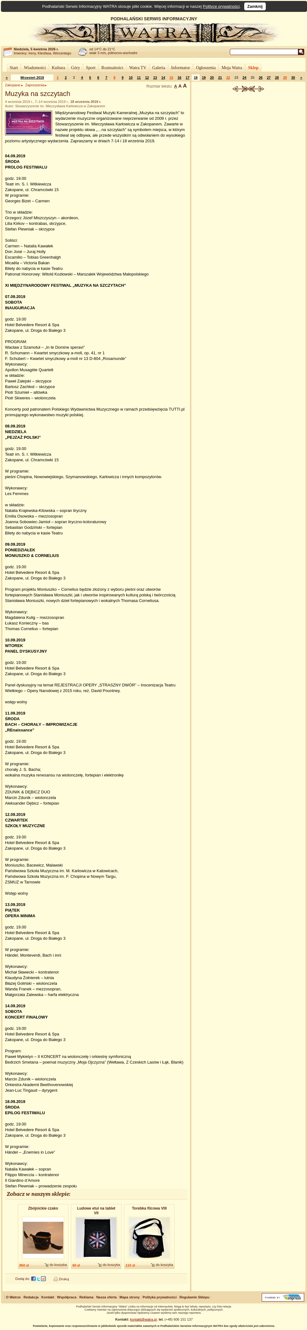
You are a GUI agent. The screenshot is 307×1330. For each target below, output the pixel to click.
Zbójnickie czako (43, 1208)
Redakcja (30, 1297)
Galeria (158, 67)
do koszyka (58, 1265)
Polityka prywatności (159, 1297)
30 (293, 77)
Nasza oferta (106, 1297)
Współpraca (67, 1297)
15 (171, 77)
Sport (90, 67)
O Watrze (13, 1297)
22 (228, 77)
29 (285, 77)
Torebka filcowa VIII (149, 1208)
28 (277, 77)
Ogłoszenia (205, 67)
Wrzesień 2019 (32, 77)
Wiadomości (35, 67)
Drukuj (64, 1279)
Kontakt (48, 1297)
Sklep (253, 67)
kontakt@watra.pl (143, 1319)
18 (195, 77)
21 (220, 77)
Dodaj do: (22, 1279)
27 (268, 77)
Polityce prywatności (221, 6)
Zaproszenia (34, 85)
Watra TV (137, 67)
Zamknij (255, 6)
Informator (180, 67)
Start (14, 67)
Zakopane (12, 85)
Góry (75, 67)
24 (244, 77)
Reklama (86, 1297)
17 (187, 77)
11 (139, 77)
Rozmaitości (112, 67)
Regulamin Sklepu (194, 1297)
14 (163, 77)
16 (179, 77)
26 (260, 77)
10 (130, 77)
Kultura (58, 67)
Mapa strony (130, 1297)
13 (155, 77)
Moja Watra (231, 67)
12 (147, 77)
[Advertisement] (248, 189)
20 (212, 77)
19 (203, 77)
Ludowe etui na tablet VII (96, 1210)
